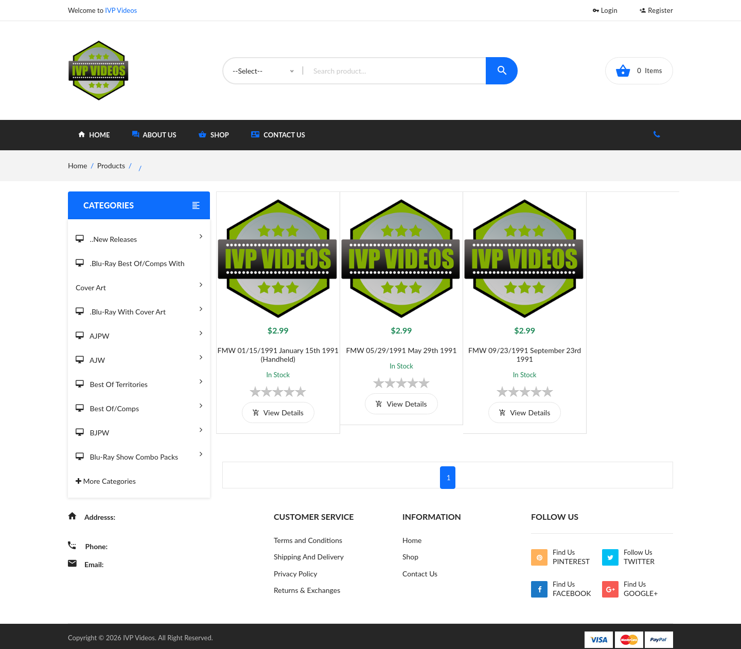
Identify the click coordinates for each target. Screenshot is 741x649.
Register (656, 10)
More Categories (106, 481)
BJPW (139, 429)
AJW (139, 357)
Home (411, 532)
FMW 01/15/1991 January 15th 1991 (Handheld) (274, 347)
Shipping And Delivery (309, 549)
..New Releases (139, 236)
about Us (154, 134)
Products (111, 165)
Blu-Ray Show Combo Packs (139, 454)
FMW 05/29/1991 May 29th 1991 (389, 342)
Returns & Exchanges (307, 583)
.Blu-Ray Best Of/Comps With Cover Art (139, 276)
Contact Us (278, 134)
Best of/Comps (139, 405)
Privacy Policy (295, 566)
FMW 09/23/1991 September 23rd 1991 (505, 347)
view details (274, 404)
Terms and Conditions (308, 532)
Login (605, 10)
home (94, 134)
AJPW (139, 333)
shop (214, 134)
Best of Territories (139, 381)
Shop (410, 549)
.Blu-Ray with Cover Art (139, 309)
